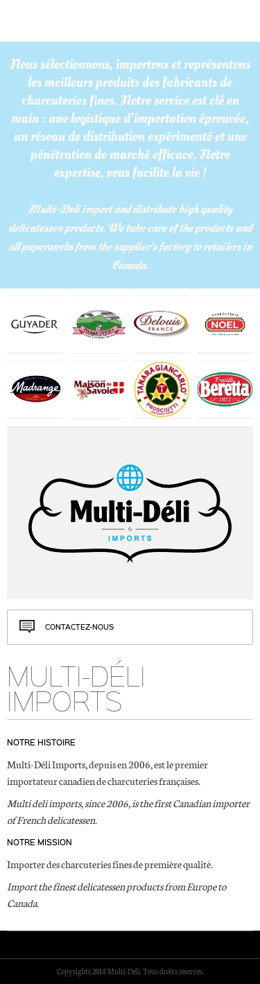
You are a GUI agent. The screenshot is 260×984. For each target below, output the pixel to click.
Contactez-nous (79, 627)
